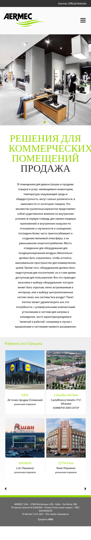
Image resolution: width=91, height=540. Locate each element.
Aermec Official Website (72, 3)
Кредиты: (45, 519)
